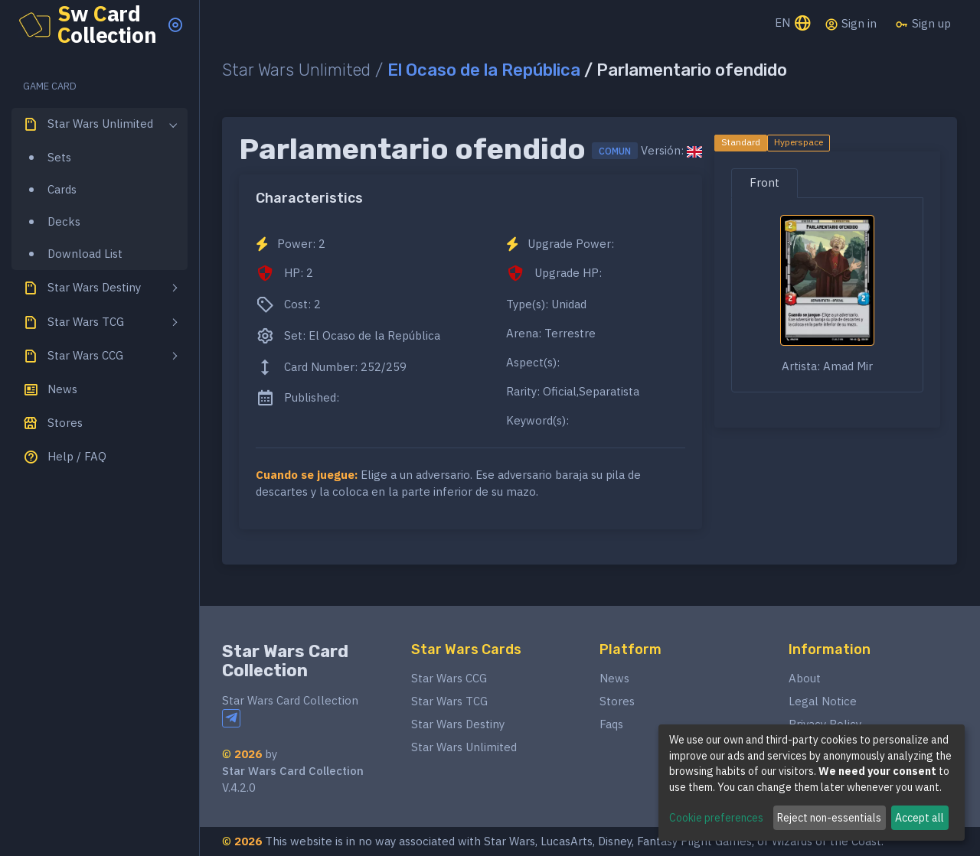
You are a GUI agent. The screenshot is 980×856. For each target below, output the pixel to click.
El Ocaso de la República (483, 70)
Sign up (923, 23)
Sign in (851, 23)
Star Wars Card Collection (285, 660)
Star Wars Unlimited (464, 747)
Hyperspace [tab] (798, 142)
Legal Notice (823, 701)
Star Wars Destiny (458, 724)
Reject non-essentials (829, 818)
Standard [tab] (740, 142)
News (614, 678)
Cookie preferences (716, 818)
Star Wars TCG (449, 701)
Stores (617, 701)
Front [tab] (764, 182)
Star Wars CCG (449, 678)
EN (793, 24)
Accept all (919, 818)
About (805, 678)
